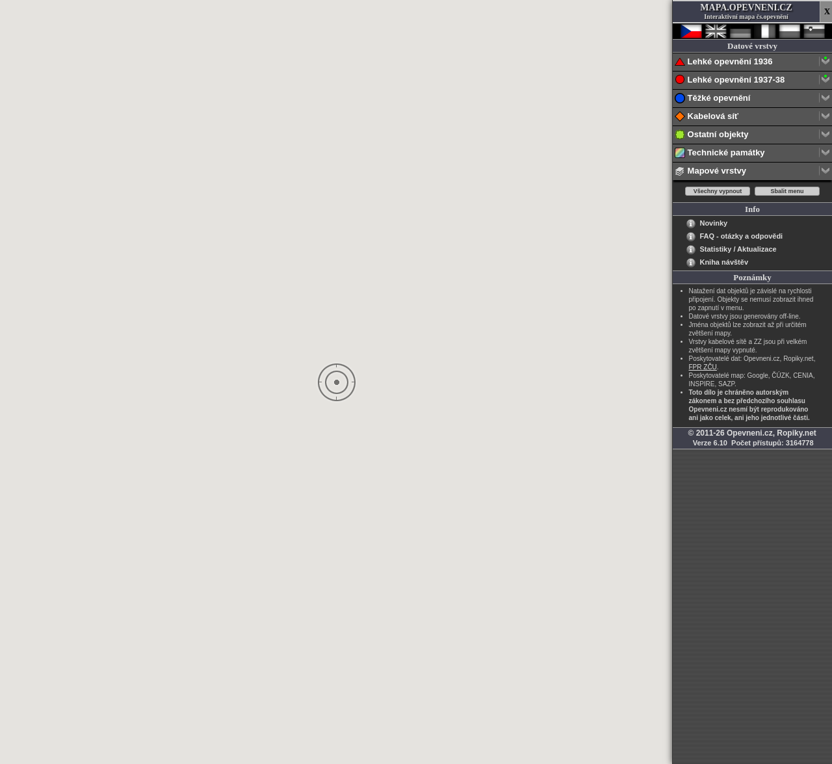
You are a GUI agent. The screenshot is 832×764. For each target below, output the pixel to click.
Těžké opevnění (752, 98)
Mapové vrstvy (752, 171)
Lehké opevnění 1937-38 (752, 80)
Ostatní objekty (752, 134)
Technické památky (752, 153)
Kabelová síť (752, 116)
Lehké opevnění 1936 (752, 62)
